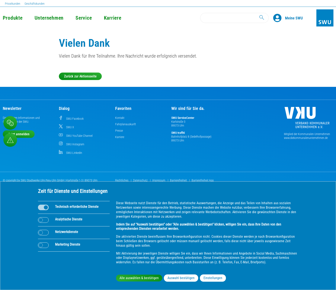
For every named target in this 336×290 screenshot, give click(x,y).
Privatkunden (12, 3)
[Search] (234, 18)
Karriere (112, 18)
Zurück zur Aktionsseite (80, 76)
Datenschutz (140, 180)
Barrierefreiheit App (203, 180)
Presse (119, 130)
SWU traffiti (178, 132)
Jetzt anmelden (18, 134)
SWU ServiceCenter (182, 117)
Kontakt (119, 117)
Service (84, 18)
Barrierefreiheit (179, 180)
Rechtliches (122, 180)
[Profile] (279, 18)
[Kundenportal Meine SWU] (294, 18)
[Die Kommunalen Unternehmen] (307, 119)
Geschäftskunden (35, 3)
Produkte (13, 18)
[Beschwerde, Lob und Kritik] (10, 123)
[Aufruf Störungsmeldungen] (10, 140)
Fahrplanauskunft (125, 124)
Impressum (159, 180)
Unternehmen (49, 18)
